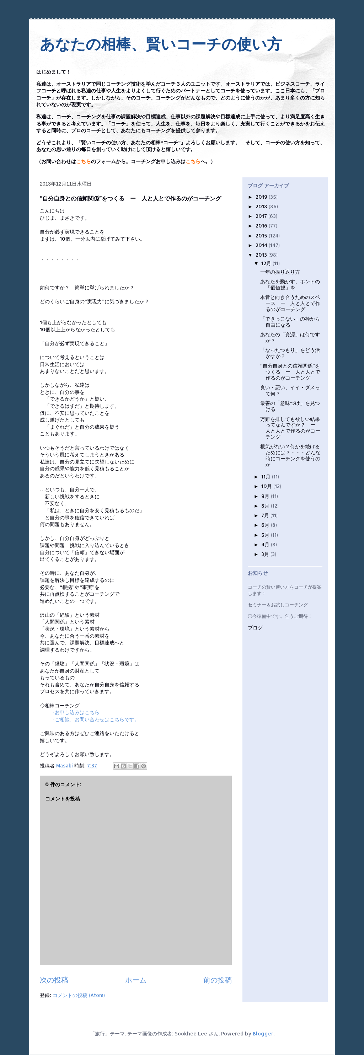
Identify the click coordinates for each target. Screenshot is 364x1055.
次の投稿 (54, 979)
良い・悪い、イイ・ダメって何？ (290, 390)
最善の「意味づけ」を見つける (290, 406)
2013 (262, 255)
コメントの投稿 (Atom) (79, 995)
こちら (83, 161)
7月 (266, 515)
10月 (267, 486)
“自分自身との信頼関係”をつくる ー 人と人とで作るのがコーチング (290, 372)
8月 (266, 506)
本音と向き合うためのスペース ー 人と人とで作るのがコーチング (290, 303)
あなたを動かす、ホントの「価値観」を (290, 284)
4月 (266, 544)
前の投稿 (217, 979)
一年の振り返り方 (280, 272)
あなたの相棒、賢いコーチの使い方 (161, 44)
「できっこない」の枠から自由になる (290, 322)
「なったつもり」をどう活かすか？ (290, 353)
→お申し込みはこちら (75, 712)
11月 (266, 476)
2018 (262, 206)
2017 (262, 216)
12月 (267, 263)
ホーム (135, 979)
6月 (266, 525)
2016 (262, 226)
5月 (266, 535)
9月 (266, 496)
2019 (262, 197)
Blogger (263, 1033)
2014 (262, 245)
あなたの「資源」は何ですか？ (290, 337)
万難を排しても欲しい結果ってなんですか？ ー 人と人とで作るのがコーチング (290, 428)
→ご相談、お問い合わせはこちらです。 (94, 719)
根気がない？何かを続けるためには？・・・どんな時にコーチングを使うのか (290, 455)
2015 (262, 235)
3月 (266, 554)
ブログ (255, 628)
